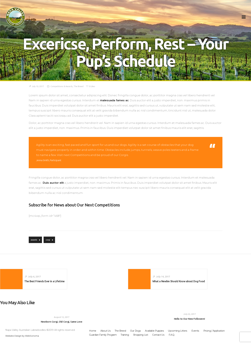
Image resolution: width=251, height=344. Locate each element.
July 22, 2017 (189, 317)
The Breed (82, 86)
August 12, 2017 (61, 320)
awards (34, 240)
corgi (49, 240)
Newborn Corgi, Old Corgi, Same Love (61, 324)
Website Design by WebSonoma (23, 339)
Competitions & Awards (64, 86)
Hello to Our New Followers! (189, 321)
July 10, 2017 (38, 86)
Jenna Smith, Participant (51, 160)
